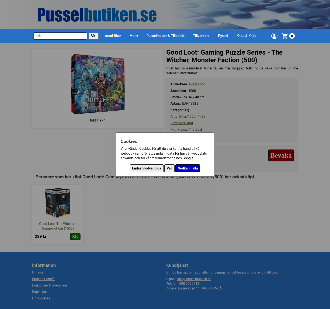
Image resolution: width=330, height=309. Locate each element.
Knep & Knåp (246, 36)
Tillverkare (201, 36)
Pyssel (223, 36)
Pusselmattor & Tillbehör (166, 36)
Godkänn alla (188, 168)
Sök (94, 36)
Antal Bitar (113, 36)
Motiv (134, 36)
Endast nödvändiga (146, 168)
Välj (169, 168)
